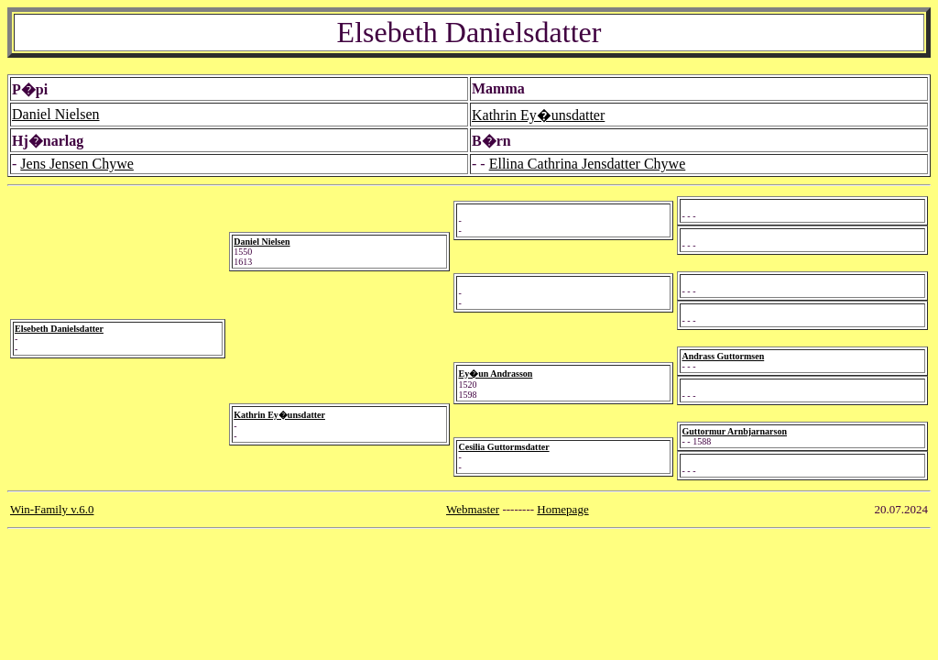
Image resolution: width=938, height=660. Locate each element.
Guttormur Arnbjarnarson (734, 431)
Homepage (562, 509)
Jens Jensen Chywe (77, 163)
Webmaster (472, 509)
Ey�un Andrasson (495, 373)
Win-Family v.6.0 (51, 509)
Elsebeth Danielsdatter (59, 329)
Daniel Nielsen (56, 114)
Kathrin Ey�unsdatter (538, 115)
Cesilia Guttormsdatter (503, 447)
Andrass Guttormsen (723, 356)
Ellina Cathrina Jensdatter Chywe (587, 163)
